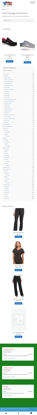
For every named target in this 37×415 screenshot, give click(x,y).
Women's (6, 171)
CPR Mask (7, 87)
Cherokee (6, 122)
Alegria (7, 186)
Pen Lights (8, 106)
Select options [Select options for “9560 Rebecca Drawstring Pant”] (18, 236)
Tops (7, 134)
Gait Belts (8, 93)
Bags (7, 75)
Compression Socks (9, 85)
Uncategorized (7, 169)
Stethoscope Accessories (10, 114)
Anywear (7, 188)
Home (4, 9)
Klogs (7, 151)
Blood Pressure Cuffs (9, 79)
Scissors (7, 112)
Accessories (7, 73)
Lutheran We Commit (8, 126)
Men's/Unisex (7, 157)
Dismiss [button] (2, 410)
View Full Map (13, 358)
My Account (6, 413)
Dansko (7, 190)
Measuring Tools (9, 103)
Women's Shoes (7, 184)
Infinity (7, 149)
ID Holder (7, 97)
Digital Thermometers (10, 89)
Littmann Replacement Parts (11, 99)
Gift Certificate (7, 124)
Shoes (7, 153)
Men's (6, 138)
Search (18, 413)
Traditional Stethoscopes (10, 118)
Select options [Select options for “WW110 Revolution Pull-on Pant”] (18, 303)
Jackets (7, 173)
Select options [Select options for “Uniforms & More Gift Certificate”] (18, 336)
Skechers (7, 155)
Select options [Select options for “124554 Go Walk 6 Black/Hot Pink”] (9, 61)
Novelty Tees (7, 167)
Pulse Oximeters (9, 110)
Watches (7, 120)
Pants (7, 130)
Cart (28, 412)
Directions (5, 358)
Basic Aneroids (8, 77)
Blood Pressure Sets (9, 81)
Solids (8, 132)
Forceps (7, 91)
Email (9, 358)
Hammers (7, 95)
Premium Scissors (9, 108)
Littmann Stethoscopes (10, 101)
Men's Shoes (7, 147)
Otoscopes (8, 105)
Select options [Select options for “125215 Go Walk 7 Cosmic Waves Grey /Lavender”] (27, 62)
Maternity (6, 128)
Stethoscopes (8, 116)
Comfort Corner (9, 83)
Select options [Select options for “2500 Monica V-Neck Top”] (18, 270)
